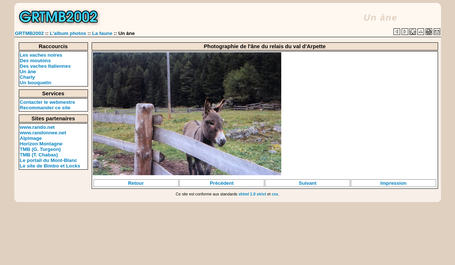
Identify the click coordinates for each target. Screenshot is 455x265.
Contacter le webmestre (47, 102)
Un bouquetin (36, 82)
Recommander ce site (45, 107)
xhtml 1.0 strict (252, 194)
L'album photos (68, 33)
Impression (393, 183)
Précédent (221, 183)
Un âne (28, 71)
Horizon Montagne (41, 143)
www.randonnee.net (43, 132)
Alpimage (31, 138)
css (275, 194)
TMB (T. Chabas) (39, 155)
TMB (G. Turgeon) (40, 149)
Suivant (308, 183)
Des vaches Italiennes (45, 66)
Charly (27, 77)
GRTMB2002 (29, 33)
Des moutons (35, 60)
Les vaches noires (41, 55)
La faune (102, 33)
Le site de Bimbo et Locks (50, 166)
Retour (136, 183)
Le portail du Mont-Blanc (48, 160)
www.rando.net (37, 127)
